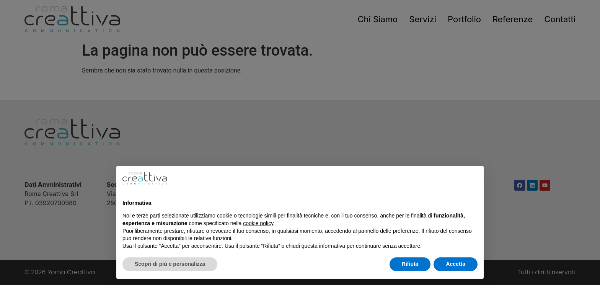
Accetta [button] (455, 264)
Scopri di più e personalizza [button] (170, 264)
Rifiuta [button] (410, 264)
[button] (474, 178)
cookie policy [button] (258, 223)
